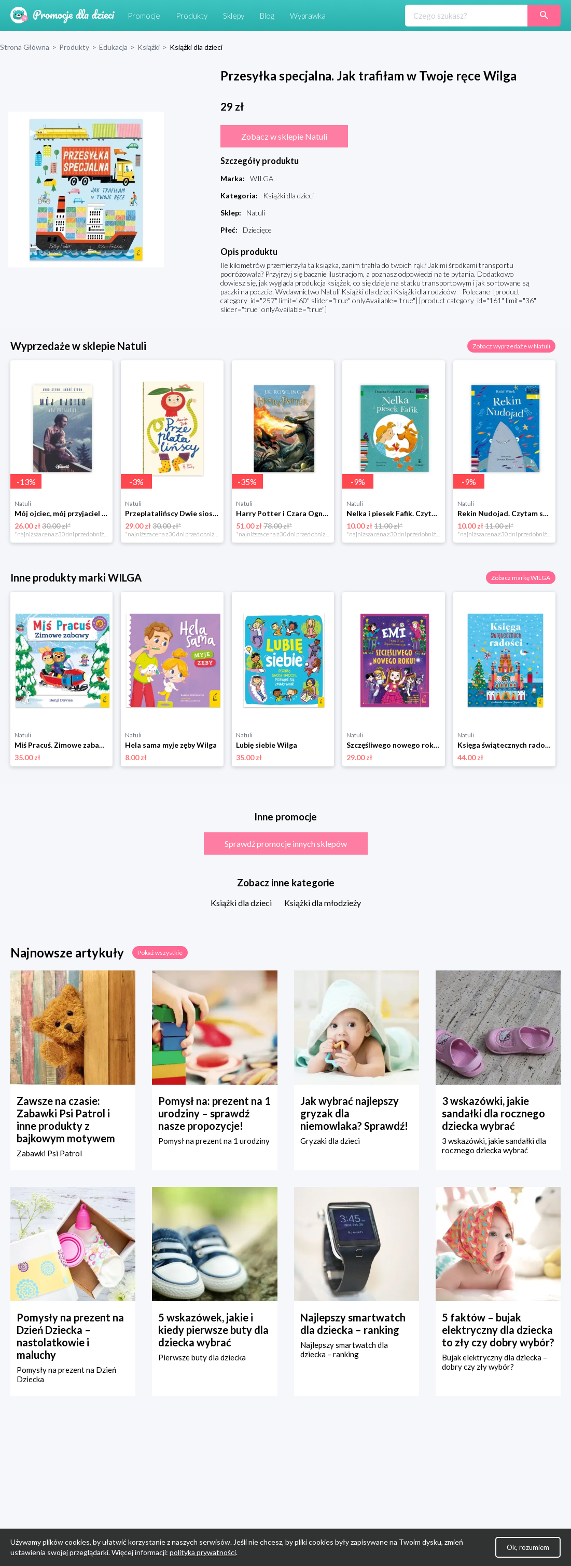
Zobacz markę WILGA (520, 578)
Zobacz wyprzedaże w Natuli (511, 346)
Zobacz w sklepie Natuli (284, 136)
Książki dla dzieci (241, 903)
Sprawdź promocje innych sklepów (286, 843)
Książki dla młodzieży (322, 903)
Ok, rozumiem (528, 1547)
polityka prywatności (203, 1552)
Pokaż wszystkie (160, 952)
